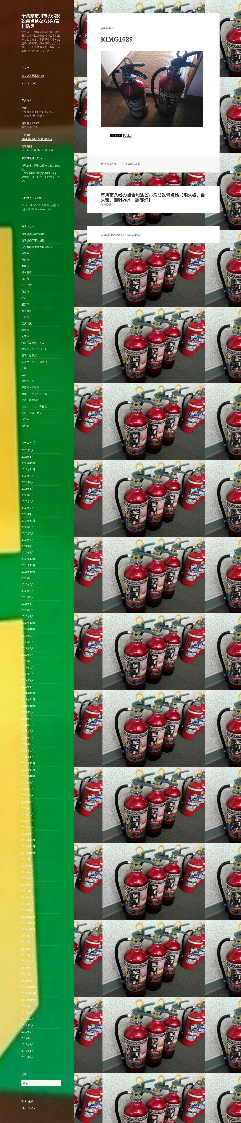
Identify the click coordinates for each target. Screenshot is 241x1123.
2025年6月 (27, 488)
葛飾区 (25, 330)
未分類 (25, 425)
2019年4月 (27, 891)
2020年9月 (27, 782)
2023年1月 (27, 616)
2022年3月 (27, 674)
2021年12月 (28, 693)
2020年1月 (27, 833)
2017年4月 (27, 1031)
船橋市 (25, 266)
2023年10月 (28, 571)
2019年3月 (27, 897)
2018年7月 (27, 948)
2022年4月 (27, 667)
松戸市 (25, 278)
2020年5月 (27, 808)
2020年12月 (28, 763)
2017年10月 (28, 999)
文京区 (25, 336)
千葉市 (25, 317)
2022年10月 (28, 629)
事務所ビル (27, 381)
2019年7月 (27, 872)
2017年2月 (27, 1044)
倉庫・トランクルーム (34, 393)
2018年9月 (27, 936)
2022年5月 (27, 661)
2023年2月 (27, 610)
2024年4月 (27, 546)
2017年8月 (27, 1012)
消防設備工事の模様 (33, 240)
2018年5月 (27, 961)
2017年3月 (27, 1038)
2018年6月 (27, 955)
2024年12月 (28, 520)
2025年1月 (27, 514)
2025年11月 (28, 469)
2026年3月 (27, 450)
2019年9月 (27, 859)
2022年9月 (27, 635)
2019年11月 (28, 846)
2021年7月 (27, 718)
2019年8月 (27, 865)
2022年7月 (27, 648)
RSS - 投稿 (27, 1101)
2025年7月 (27, 482)
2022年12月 (28, 623)
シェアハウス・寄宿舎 (34, 406)
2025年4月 (27, 501)
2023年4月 (27, 597)
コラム (25, 419)
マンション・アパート (34, 349)
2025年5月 (27, 495)
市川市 (25, 259)
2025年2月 (27, 508)
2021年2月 (27, 750)
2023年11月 (28, 565)
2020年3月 (27, 821)
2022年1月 (27, 686)
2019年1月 (27, 910)
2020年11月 (28, 769)
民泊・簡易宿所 (30, 400)
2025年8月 (27, 476)
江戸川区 (26, 323)
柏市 (24, 298)
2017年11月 (28, 993)
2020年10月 (28, 776)
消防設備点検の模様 (33, 234)
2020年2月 (27, 827)
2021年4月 (27, 738)
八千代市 (26, 285)
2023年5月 (27, 591)
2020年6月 (27, 801)
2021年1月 (27, 757)
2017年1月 (27, 1051)
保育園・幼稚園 (30, 387)
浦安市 (25, 304)
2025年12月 (28, 463)
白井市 (25, 291)
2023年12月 (28, 559)
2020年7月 (27, 795)
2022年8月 (27, 642)
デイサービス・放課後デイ (36, 362)
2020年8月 (27, 789)
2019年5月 (27, 884)
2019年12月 (28, 840)
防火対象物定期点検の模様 (36, 247)
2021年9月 (27, 712)
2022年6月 (27, 654)
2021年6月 (27, 725)
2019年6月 (27, 878)
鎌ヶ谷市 (26, 272)
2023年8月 (27, 578)
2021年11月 (28, 699)
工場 (24, 368)
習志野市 (26, 310)
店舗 (24, 374)
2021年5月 (27, 731)
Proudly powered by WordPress (120, 234)
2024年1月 (27, 552)
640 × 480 (134, 164)
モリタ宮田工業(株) (32, 75)
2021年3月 (27, 744)
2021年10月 (28, 706)
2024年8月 (27, 533)
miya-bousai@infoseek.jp (36, 138)
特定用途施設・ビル (33, 342)
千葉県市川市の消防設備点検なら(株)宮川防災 (41, 21)
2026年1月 (27, 456)
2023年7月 (27, 584)
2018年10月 (28, 929)
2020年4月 (27, 814)
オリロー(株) (28, 83)
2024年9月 (27, 527)
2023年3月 (27, 603)
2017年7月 (27, 1019)
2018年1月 (27, 980)
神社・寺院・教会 (31, 413)
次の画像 (106, 28)
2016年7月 (27, 1057)
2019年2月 (27, 904)
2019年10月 (28, 853)
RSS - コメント (29, 1108)
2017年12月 (28, 987)
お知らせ (26, 253)
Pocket (127, 135)
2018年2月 (27, 974)
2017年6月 (27, 1025)
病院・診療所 (29, 355)
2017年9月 (27, 1006)
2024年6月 (27, 539)
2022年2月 (27, 680)
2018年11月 (28, 923)
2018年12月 (28, 916)
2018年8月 (27, 942)
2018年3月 (27, 968)
